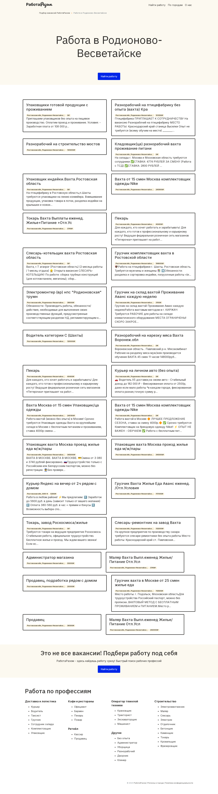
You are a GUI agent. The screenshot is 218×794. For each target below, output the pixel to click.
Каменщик (166, 732)
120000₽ (71, 341)
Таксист (36, 715)
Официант (80, 706)
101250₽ (159, 115)
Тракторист (124, 715)
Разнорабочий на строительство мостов (63, 144)
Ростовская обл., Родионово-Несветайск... (46, 115)
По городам (175, 5)
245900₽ (160, 190)
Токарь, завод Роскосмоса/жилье (57, 522)
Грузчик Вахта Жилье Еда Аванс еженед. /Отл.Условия (152, 485)
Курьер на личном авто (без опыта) (147, 370)
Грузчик (36, 719)
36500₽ (70, 626)
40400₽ (159, 224)
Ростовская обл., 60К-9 (37, 494)
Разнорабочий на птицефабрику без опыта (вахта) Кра (147, 107)
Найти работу (157, 5)
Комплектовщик (41, 728)
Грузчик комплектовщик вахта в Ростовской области (144, 255)
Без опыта (123, 738)
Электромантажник (172, 706)
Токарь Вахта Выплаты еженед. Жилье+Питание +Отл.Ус (55, 220)
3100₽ (158, 303)
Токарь (164, 737)
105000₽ (71, 150)
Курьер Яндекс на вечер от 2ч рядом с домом (61, 485)
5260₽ (53, 494)
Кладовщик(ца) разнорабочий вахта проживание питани (148, 146)
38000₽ (70, 303)
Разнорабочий (126, 751)
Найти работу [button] (109, 76)
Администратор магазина (50, 557)
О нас (188, 5)
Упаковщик (38, 732)
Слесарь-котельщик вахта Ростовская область (61, 255)
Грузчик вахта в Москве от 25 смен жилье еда (147, 582)
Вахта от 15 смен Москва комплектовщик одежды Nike (153, 181)
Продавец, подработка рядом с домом (61, 580)
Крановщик (124, 710)
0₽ (68, 115)
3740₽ (70, 229)
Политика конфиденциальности (179, 783)
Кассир (78, 734)
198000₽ (160, 264)
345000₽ (71, 455)
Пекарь (121, 218)
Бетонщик (166, 728)
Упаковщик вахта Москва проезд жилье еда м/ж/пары (62, 446)
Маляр (164, 711)
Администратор (127, 742)
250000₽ (154, 630)
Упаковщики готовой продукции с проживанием (57, 107)
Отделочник (167, 724)
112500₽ (159, 591)
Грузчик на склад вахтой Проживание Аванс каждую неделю (149, 294)
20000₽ (70, 587)
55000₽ (70, 563)
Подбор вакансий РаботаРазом (54, 13)
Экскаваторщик (127, 719)
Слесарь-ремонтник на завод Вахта (148, 522)
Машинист (123, 723)
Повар (78, 719)
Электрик (166, 719)
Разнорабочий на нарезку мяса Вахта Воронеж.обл (149, 337)
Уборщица (123, 747)
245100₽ (71, 416)
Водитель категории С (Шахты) (54, 335)
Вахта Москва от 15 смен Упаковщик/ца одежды (62, 407)
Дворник (122, 755)
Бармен (78, 711)
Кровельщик (168, 741)
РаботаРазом (140, 783)
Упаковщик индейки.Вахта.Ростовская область (61, 181)
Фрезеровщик (168, 745)
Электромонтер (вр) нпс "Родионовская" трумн (64, 294)
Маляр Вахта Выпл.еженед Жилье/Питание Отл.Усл (141, 559)
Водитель (37, 711)
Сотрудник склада (42, 724)
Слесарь (165, 715)
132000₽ (160, 529)
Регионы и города (155, 783)
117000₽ (159, 494)
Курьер (35, 706)
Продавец (35, 620)
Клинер (121, 760)
